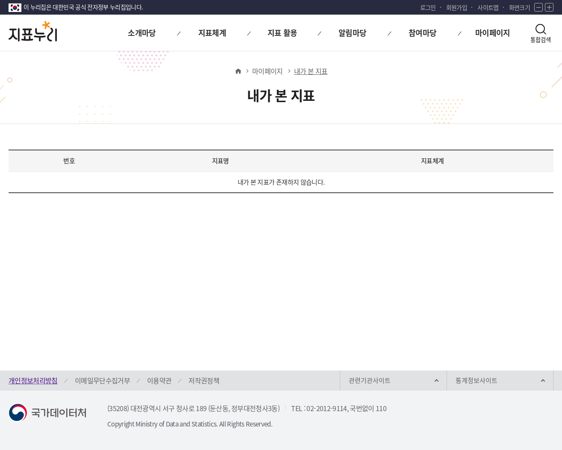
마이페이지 (267, 71)
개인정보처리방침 (33, 380)
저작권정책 (203, 380)
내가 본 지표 (310, 71)
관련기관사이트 (370, 380)
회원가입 (456, 7)
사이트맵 (487, 7)
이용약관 (159, 380)
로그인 (428, 7)
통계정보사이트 (476, 380)
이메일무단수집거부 (102, 380)
